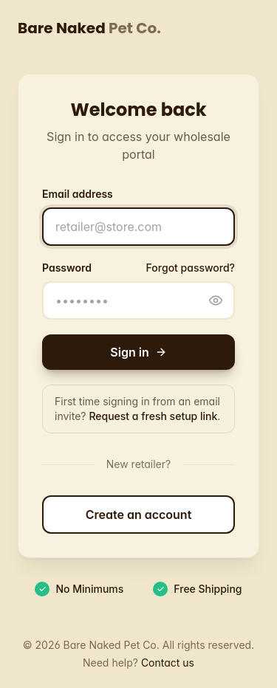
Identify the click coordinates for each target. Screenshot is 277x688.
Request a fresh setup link (153, 416)
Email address (77, 194)
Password (67, 267)
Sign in (138, 352)
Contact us (167, 662)
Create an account (139, 514)
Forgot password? (190, 267)
